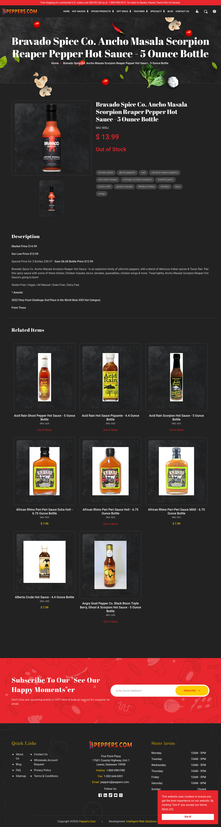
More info (168, 809)
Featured (139, 11)
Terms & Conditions (46, 775)
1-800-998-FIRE (115, 769)
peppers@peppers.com (114, 781)
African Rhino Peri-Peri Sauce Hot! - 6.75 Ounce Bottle (110, 511)
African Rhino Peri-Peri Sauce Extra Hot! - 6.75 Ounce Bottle (44, 511)
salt (144, 172)
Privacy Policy (42, 769)
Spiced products (101, 11)
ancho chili (104, 187)
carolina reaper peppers (166, 172)
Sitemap (21, 775)
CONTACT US (182, 11)
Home (66, 11)
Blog (170, 11)
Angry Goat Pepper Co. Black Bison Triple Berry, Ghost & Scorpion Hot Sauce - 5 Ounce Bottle (110, 606)
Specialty (156, 11)
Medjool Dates (147, 187)
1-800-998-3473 (117, 2)
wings (101, 194)
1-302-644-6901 (113, 775)
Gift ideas (122, 11)
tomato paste (106, 172)
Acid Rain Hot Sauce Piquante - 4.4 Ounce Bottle (110, 417)
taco (179, 187)
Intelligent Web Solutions (141, 820)
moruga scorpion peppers (138, 180)
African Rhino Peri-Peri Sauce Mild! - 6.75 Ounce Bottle (176, 511)
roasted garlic (167, 180)
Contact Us (41, 753)
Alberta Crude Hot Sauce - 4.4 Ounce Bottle (44, 596)
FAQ (18, 769)
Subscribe (190, 690)
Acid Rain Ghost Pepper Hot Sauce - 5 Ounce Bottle (44, 417)
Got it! (188, 816)
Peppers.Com (87, 820)
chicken (166, 187)
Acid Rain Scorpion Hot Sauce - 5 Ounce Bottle (176, 417)
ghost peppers (128, 172)
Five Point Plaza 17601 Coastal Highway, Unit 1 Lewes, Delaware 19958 (110, 759)
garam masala (125, 187)
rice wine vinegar (108, 180)
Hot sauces (78, 11)
